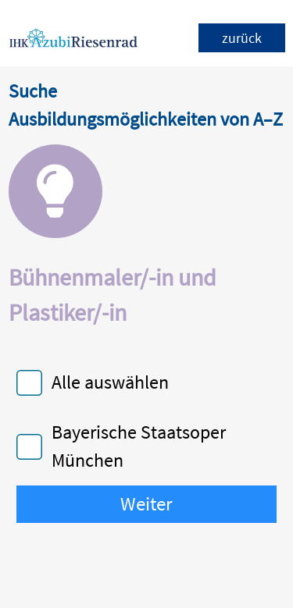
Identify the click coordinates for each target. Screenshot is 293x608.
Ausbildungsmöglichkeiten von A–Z (146, 119)
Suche (33, 91)
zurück (242, 38)
